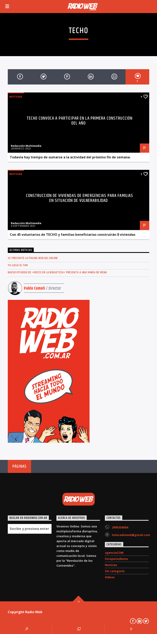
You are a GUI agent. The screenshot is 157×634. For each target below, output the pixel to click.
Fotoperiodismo (116, 559)
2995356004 (120, 527)
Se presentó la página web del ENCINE (33, 258)
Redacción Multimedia (26, 146)
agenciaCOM (114, 553)
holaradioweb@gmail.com (131, 535)
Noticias (15, 96)
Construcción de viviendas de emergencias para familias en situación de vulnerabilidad (79, 198)
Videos (110, 577)
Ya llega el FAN (18, 265)
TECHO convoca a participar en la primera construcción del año (79, 121)
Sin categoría (114, 571)
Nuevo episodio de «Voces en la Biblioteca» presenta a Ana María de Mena (57, 272)
